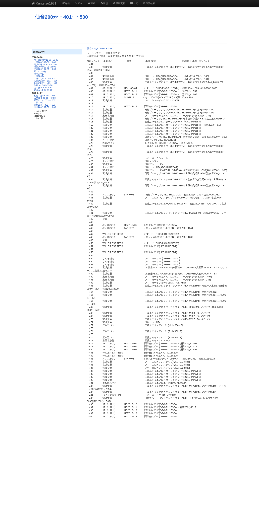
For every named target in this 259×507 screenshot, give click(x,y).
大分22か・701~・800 (44, 78)
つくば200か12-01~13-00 (46, 60)
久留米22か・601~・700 (45, 81)
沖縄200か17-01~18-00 (45, 69)
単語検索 (149, 3)
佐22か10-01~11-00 (43, 90)
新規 (104, 3)
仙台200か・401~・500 (61, 17)
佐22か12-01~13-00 (43, 85)
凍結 (91, 3)
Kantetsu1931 (44, 3)
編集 (66, 3)
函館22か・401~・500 (44, 105)
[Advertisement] (129, 31)
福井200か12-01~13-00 (45, 107)
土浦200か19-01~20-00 (45, 62)
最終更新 (119, 3)
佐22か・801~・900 (43, 88)
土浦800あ (39, 76)
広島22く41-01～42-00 (45, 98)
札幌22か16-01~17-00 (44, 96)
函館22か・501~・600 (44, 100)
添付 (79, 3)
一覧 (134, 3)
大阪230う (39, 102)
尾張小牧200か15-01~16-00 (47, 64)
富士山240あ (40, 71)
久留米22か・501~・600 (45, 83)
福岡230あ (39, 74)
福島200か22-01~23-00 (45, 67)
